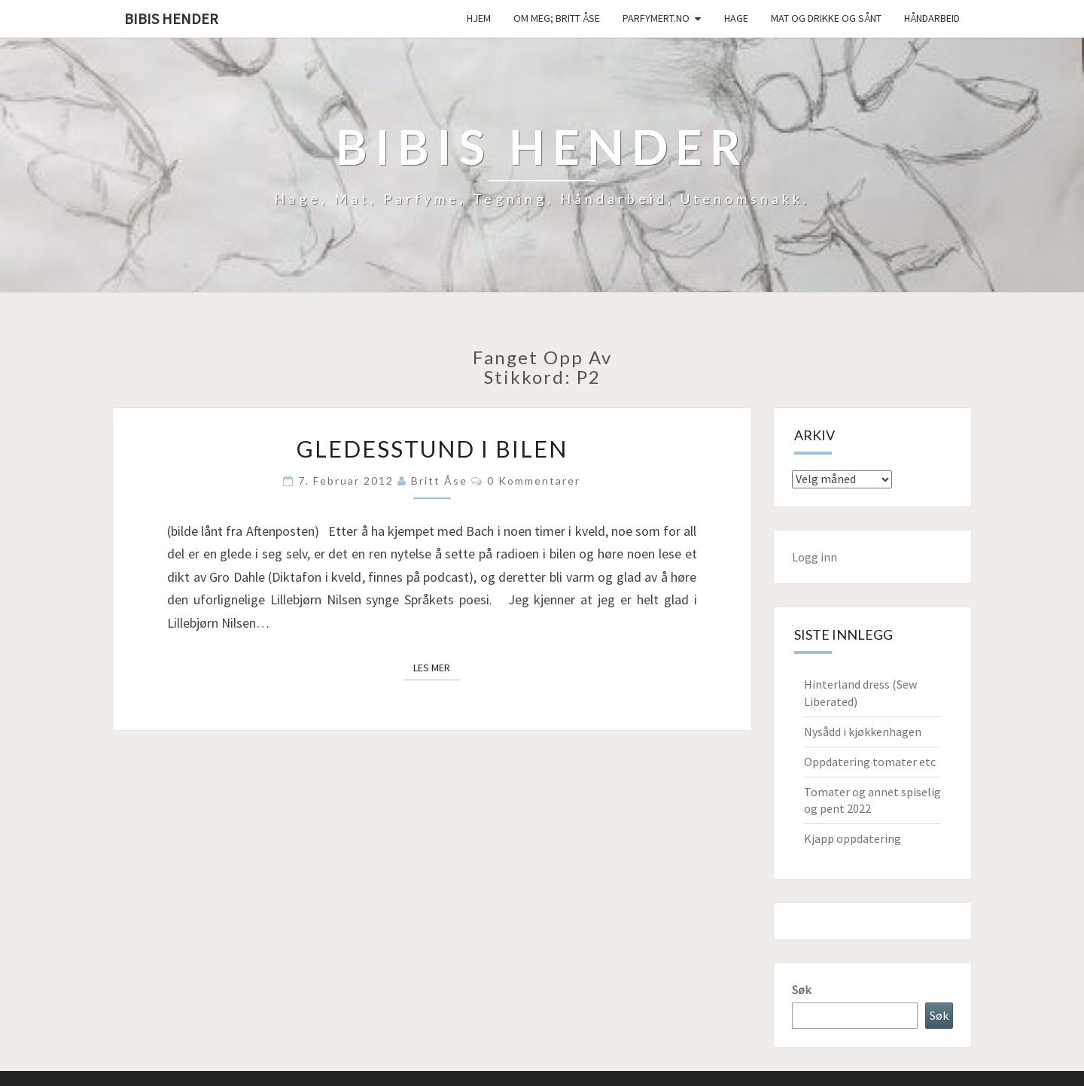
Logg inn (814, 556)
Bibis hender (171, 18)
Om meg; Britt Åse (556, 18)
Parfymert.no (656, 18)
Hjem (479, 18)
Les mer (436, 666)
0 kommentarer (533, 480)
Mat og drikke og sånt (826, 18)
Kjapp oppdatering (852, 838)
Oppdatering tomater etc (870, 761)
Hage (736, 18)
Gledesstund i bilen (432, 448)
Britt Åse (439, 480)
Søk (801, 989)
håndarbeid (932, 18)
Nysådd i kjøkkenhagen (862, 731)
